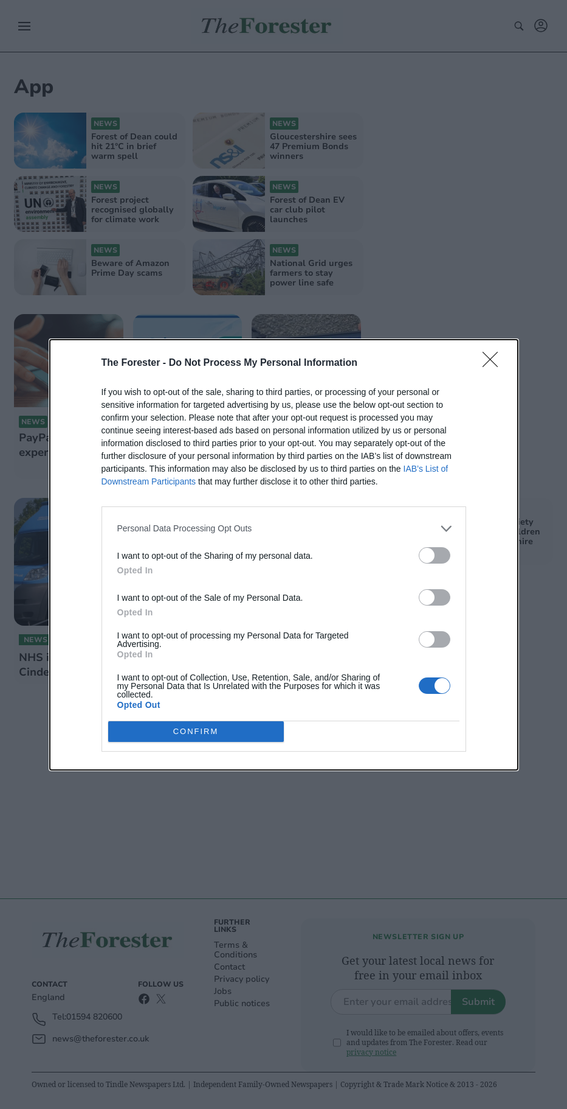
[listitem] (283, 528)
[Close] (494, 363)
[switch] (434, 555)
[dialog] (284, 555)
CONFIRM (196, 730)
